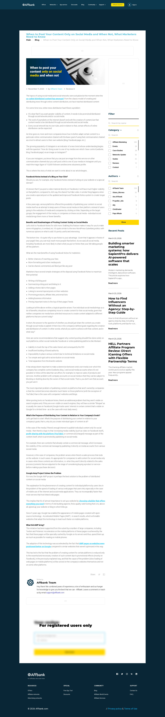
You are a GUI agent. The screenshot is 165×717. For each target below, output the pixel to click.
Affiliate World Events (101, 694)
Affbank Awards (118, 4)
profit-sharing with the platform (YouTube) (44, 434)
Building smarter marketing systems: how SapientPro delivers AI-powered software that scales (123, 254)
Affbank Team (56, 89)
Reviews (125, 163)
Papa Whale (125, 213)
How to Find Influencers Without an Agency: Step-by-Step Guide (121, 305)
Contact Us (133, 690)
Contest (125, 167)
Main (28, 40)
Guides (125, 159)
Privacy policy (115, 708)
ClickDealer (125, 209)
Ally (125, 205)
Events (125, 146)
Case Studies (125, 150)
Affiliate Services (99, 698)
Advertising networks (35, 698)
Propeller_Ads (125, 201)
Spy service (63, 4)
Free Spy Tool (68, 690)
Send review (69, 652)
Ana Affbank (125, 197)
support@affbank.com (55, 593)
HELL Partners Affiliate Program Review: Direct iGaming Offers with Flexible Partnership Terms (122, 352)
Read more (113, 283)
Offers (44, 4)
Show (123, 222)
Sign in (134, 5)
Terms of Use (130, 708)
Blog (82, 4)
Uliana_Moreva (125, 192)
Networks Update (125, 155)
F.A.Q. (132, 694)
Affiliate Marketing (125, 142)
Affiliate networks (33, 694)
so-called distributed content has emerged (45, 99)
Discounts (74, 4)
